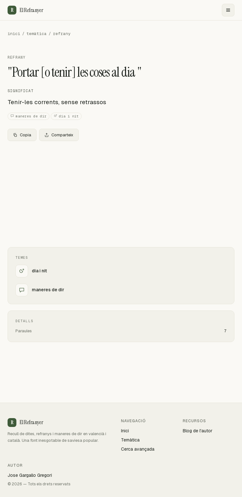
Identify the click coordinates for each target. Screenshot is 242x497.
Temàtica (130, 440)
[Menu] (228, 10)
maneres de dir (28, 116)
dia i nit (66, 116)
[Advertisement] (121, 193)
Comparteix (58, 135)
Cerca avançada (137, 449)
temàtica (36, 33)
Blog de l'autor (197, 431)
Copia (22, 135)
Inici (125, 431)
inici (14, 33)
